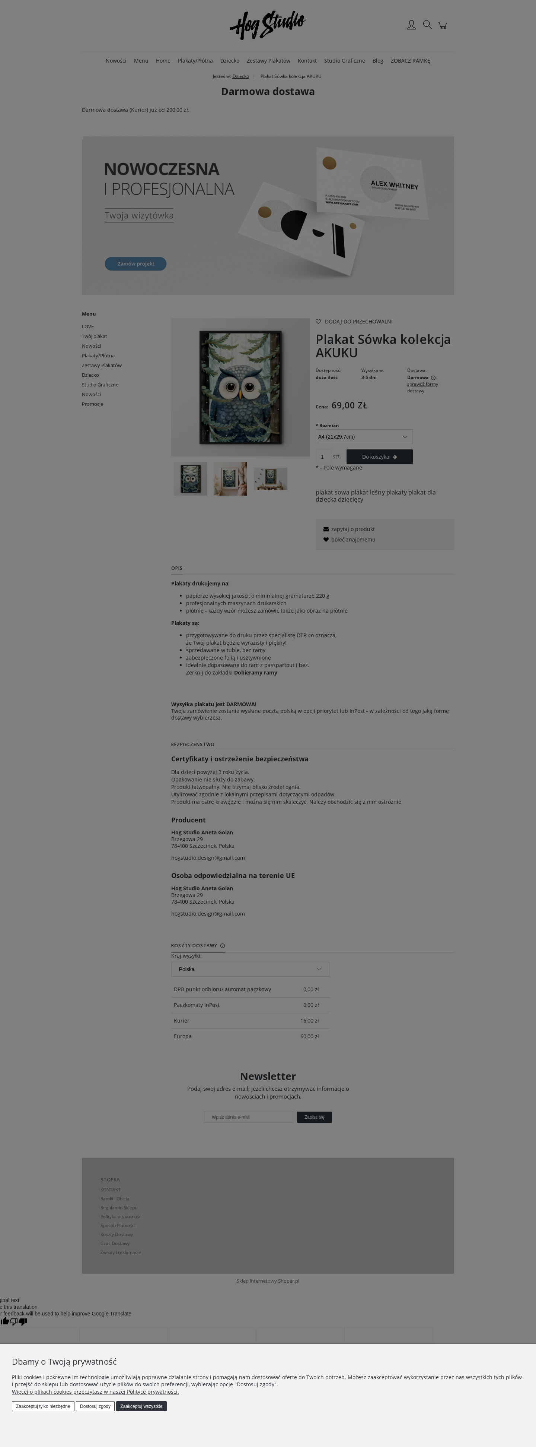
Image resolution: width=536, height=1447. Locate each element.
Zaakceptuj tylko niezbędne (43, 1406)
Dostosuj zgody (95, 1406)
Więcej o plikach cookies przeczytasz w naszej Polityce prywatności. (95, 1391)
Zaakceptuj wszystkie (141, 1406)
